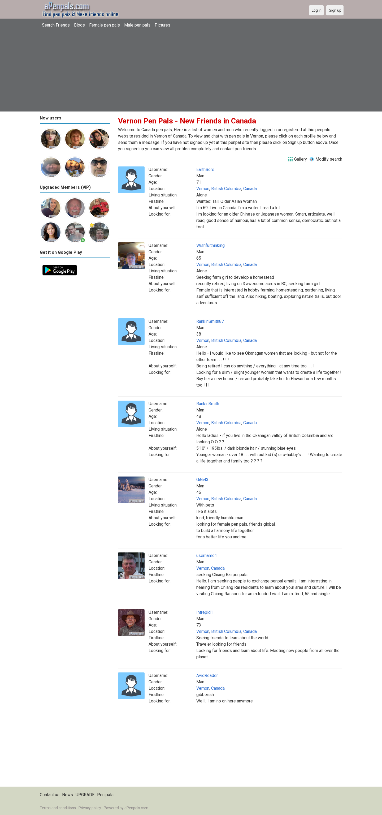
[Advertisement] (191, 70)
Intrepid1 (204, 612)
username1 (206, 555)
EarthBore (205, 169)
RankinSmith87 (210, 321)
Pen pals (105, 794)
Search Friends (56, 25)
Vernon (202, 188)
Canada (250, 188)
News (67, 794)
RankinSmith (207, 403)
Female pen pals (104, 25)
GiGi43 (202, 479)
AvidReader (207, 675)
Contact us (49, 794)
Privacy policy (90, 808)
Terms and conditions (58, 808)
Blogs (79, 25)
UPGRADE (85, 794)
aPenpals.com (136, 808)
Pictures (162, 25)
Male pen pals (137, 25)
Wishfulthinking (210, 245)
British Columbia (226, 188)
